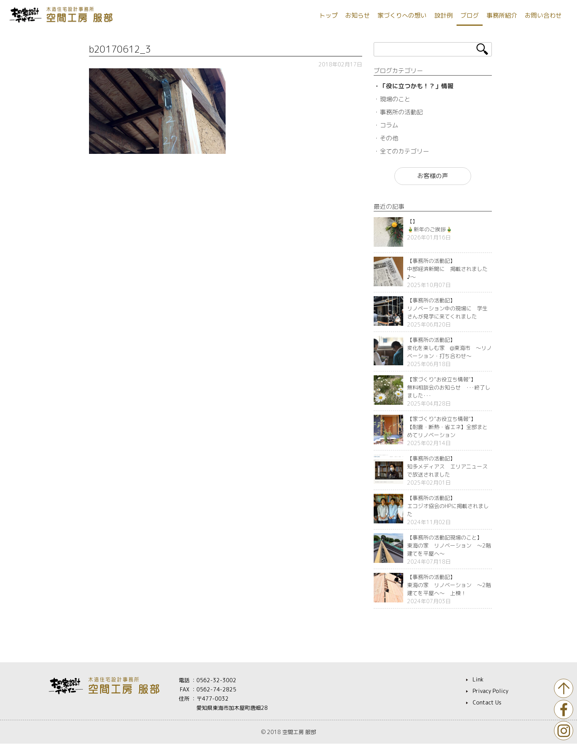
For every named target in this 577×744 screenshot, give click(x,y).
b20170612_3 (120, 49)
